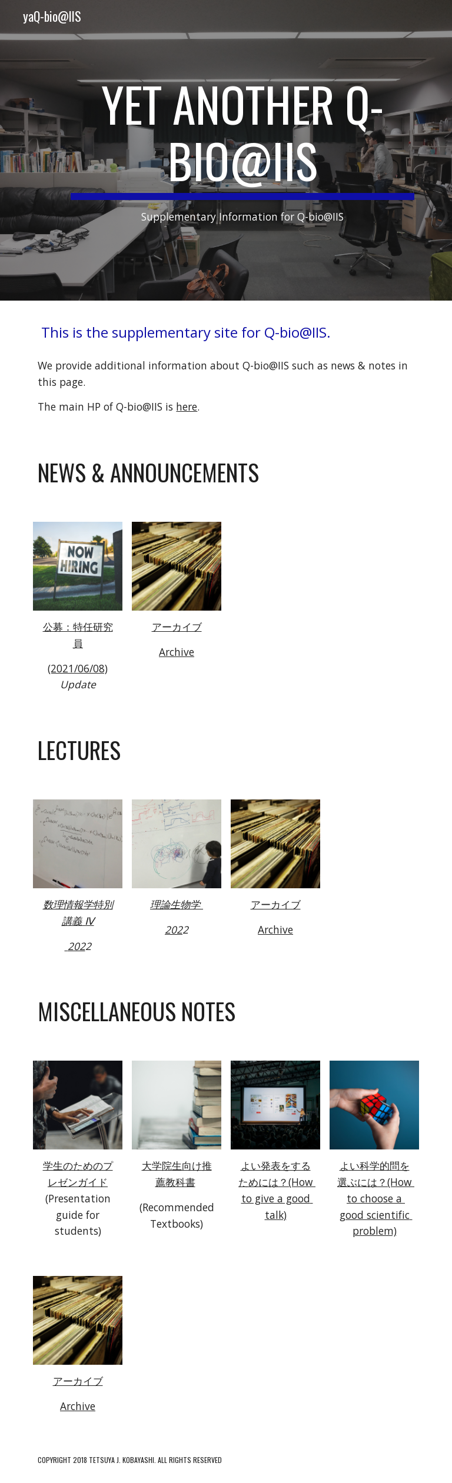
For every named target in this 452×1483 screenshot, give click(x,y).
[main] (242, 150)
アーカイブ (177, 626)
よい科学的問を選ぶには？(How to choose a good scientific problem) (375, 1198)
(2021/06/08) (78, 668)
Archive (176, 652)
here (186, 406)
